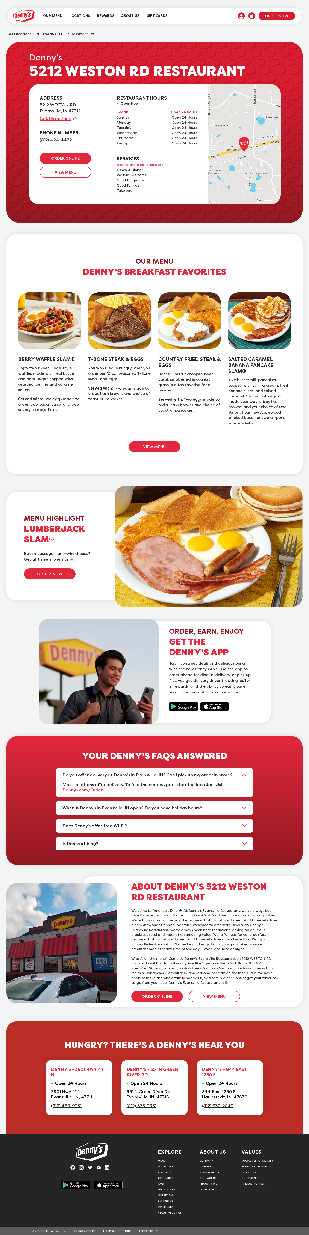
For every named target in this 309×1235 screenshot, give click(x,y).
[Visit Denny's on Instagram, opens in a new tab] (83, 1167)
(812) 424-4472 (56, 140)
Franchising (209, 1183)
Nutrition (165, 1195)
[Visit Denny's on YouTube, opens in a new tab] (100, 1167)
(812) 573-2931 (141, 1106)
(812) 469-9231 (66, 1106)
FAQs (161, 1183)
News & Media (209, 1172)
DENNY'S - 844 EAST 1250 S (224, 1072)
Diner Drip (165, 1206)
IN (37, 34)
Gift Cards (165, 1177)
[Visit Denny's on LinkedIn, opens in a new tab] (109, 1167)
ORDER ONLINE (65, 158)
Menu (162, 1160)
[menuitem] (53, 16)
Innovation (166, 1189)
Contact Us (208, 1177)
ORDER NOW (49, 574)
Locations (165, 1166)
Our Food (249, 1172)
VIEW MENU (65, 172)
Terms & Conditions (117, 1231)
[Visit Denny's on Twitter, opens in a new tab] (92, 1167)
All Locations (20, 34)
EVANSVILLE (53, 34)
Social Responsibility (257, 1160)
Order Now (276, 16)
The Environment (254, 1183)
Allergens (165, 1201)
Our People (250, 1177)
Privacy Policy (85, 1231)
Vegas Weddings (170, 1212)
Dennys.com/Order (82, 790)
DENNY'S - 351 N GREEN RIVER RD (152, 1072)
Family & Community (256, 1166)
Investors (207, 1189)
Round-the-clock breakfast (140, 165)
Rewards (164, 1172)
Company (206, 1160)
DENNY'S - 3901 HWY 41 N (77, 1072)
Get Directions (55, 118)
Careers (205, 1166)
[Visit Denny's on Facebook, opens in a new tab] (74, 1167)
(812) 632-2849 (217, 1106)
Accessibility (148, 1231)
